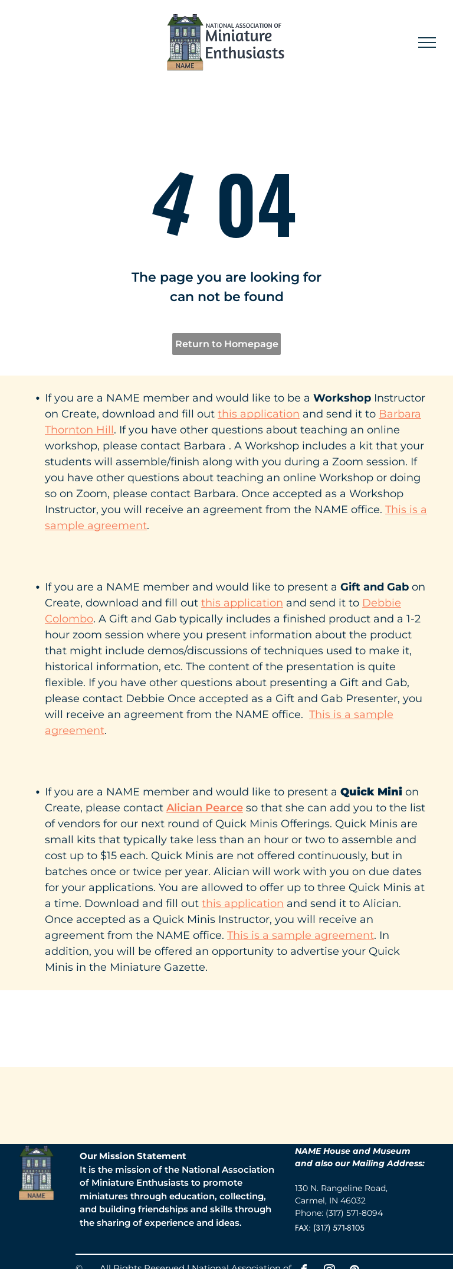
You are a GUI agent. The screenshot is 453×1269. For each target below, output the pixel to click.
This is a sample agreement (300, 935)
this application (259, 413)
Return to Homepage (226, 344)
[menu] (427, 42)
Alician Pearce (204, 807)
